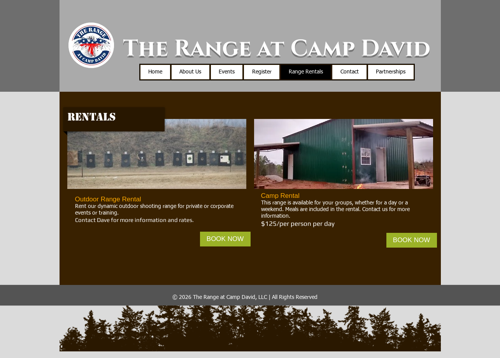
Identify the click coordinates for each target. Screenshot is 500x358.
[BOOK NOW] (225, 239)
